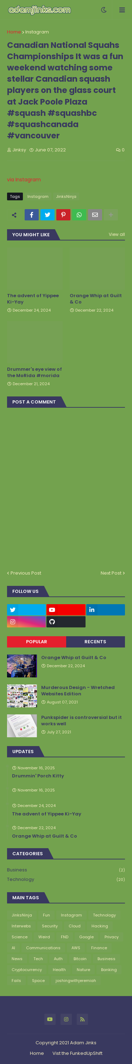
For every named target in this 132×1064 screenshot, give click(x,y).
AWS (75, 948)
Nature (83, 969)
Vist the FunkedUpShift (77, 1053)
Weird (44, 937)
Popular (36, 641)
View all (117, 234)
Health (59, 969)
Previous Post (26, 573)
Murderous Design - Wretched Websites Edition (78, 690)
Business (66, 870)
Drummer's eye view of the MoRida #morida (34, 372)
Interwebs (21, 926)
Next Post (111, 573)
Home (14, 32)
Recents (95, 641)
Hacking (100, 926)
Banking (109, 969)
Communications (43, 948)
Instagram (37, 32)
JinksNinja (66, 196)
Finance (99, 948)
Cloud (75, 926)
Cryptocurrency (27, 969)
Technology (66, 879)
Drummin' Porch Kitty (38, 776)
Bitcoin (80, 959)
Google (86, 937)
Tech (38, 959)
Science (19, 937)
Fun (46, 915)
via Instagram (24, 179)
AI (13, 948)
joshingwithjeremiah (76, 980)
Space (38, 980)
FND (64, 937)
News (17, 959)
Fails (16, 980)
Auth (58, 959)
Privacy (112, 937)
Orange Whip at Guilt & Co (96, 299)
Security (50, 926)
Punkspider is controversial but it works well (81, 720)
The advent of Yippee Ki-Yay (33, 299)
